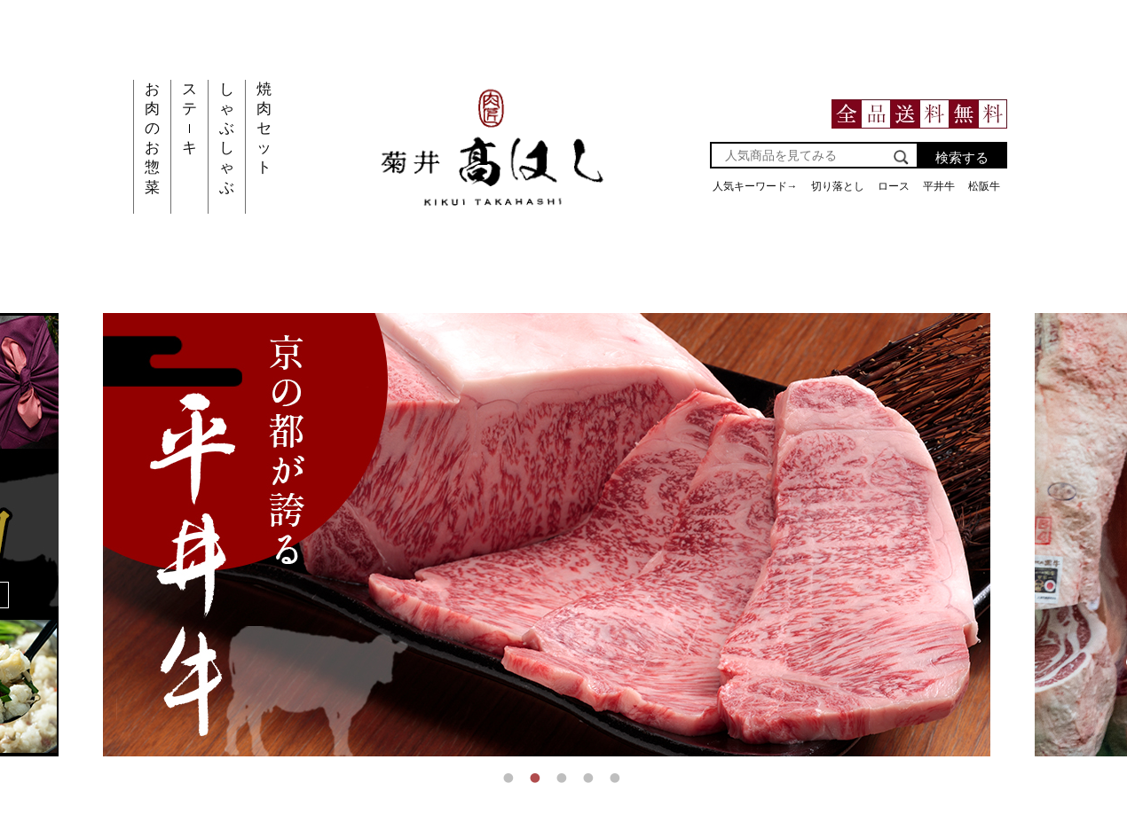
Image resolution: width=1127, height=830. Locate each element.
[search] (901, 159)
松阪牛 (984, 186)
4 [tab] (590, 778)
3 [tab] (563, 778)
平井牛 (939, 186)
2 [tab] (537, 778)
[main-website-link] (494, 220)
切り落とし (837, 186)
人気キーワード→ (755, 186)
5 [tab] (617, 778)
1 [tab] (510, 778)
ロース (894, 186)
